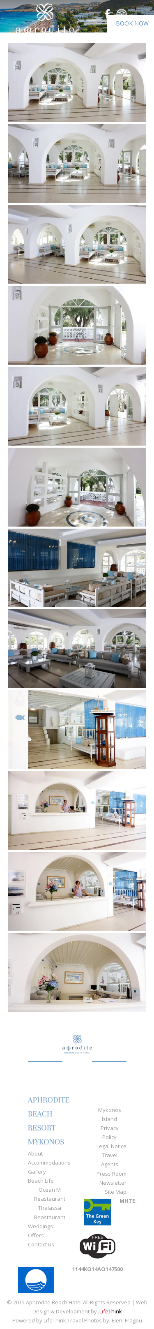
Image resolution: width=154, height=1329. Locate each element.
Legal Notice (111, 1146)
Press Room (111, 1173)
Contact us (41, 1244)
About (35, 1153)
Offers (36, 1235)
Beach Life (41, 1180)
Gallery (37, 1171)
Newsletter (112, 1182)
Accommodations (49, 1162)
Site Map (115, 1191)
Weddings (40, 1226)
